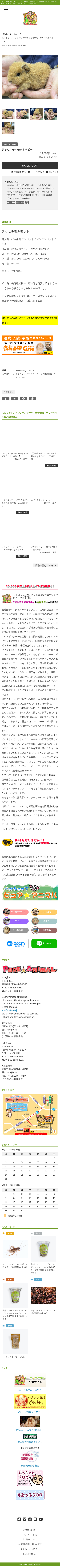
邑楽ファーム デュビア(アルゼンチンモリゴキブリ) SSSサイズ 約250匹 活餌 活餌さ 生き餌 (43, 1268)
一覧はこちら (46, 565)
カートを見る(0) (37, 172)
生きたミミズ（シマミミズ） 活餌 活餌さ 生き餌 (43, 1312)
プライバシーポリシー (30, 1549)
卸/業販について (30, 1539)
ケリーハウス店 (46, 38)
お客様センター (30, 1530)
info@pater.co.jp (10, 1010)
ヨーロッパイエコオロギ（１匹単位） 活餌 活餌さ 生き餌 (15, 1265)
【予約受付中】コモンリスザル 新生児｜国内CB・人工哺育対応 (15, 503)
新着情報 (34, 38)
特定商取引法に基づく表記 (30, 1544)
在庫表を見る (20, 172)
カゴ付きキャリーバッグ (41, 500)
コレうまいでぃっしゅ (15, 1357)
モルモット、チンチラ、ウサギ (15, 38)
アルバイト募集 (30, 1535)
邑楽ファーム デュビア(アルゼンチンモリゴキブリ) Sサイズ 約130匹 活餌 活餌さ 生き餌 (15, 1314)
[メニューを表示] (6, 9)
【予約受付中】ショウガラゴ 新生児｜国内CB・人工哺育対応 (44, 456)
